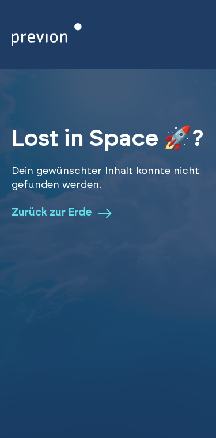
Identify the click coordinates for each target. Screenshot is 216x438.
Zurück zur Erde (62, 213)
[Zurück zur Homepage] (47, 34)
